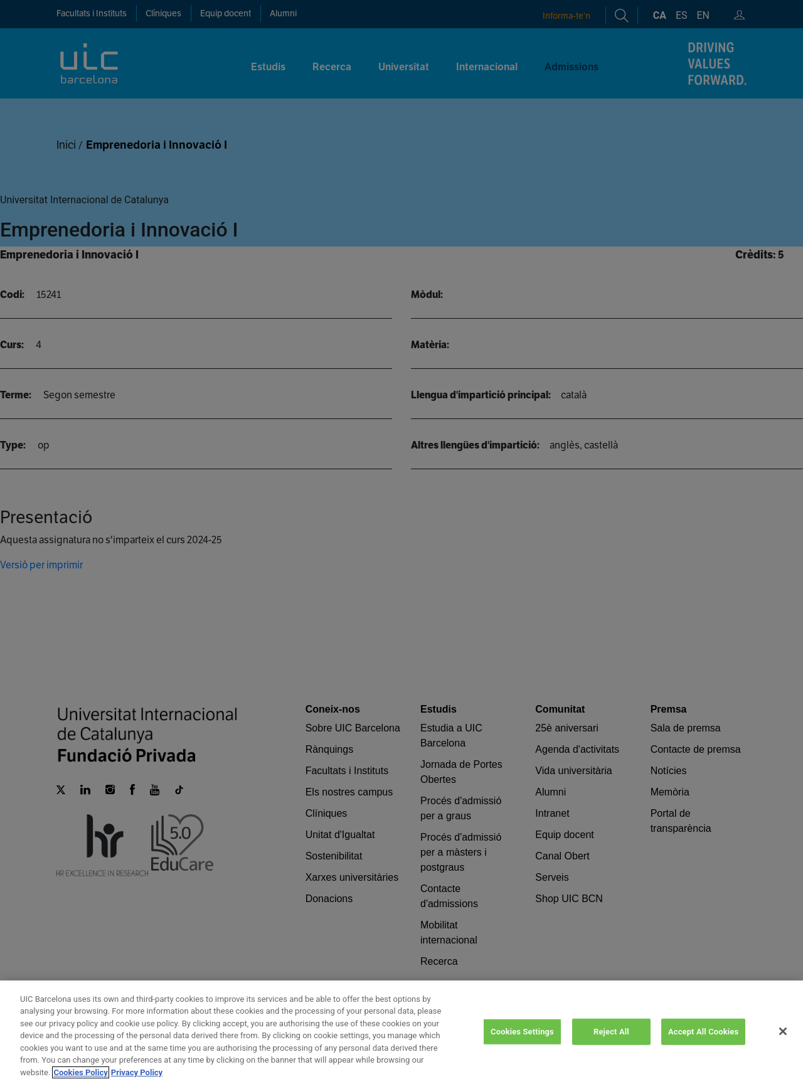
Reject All (611, 1046)
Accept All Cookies (703, 1046)
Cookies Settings (522, 1046)
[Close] (783, 1046)
